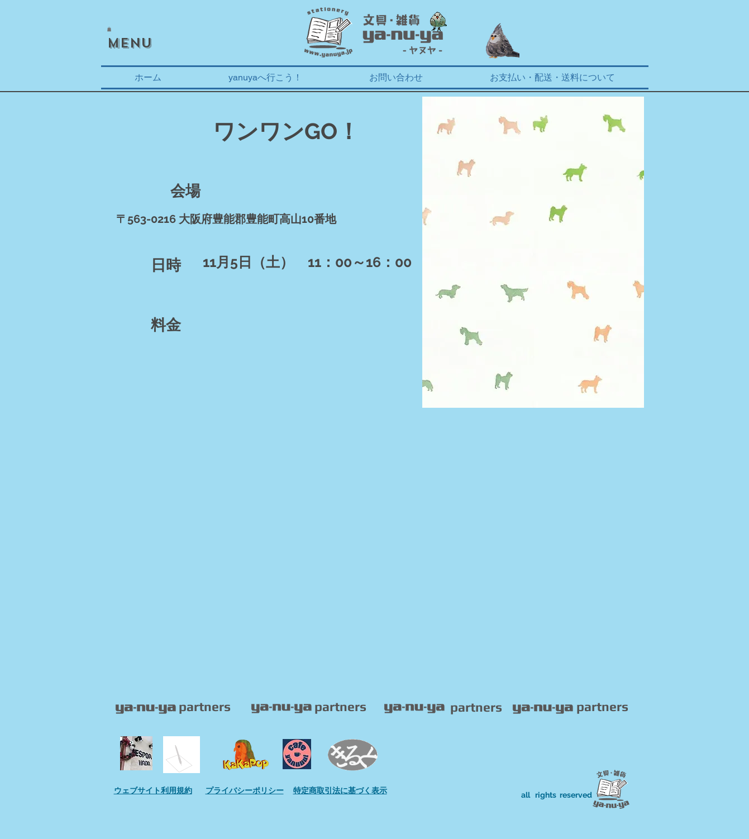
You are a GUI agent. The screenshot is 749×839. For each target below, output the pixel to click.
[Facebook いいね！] (136, 12)
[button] (109, 29)
